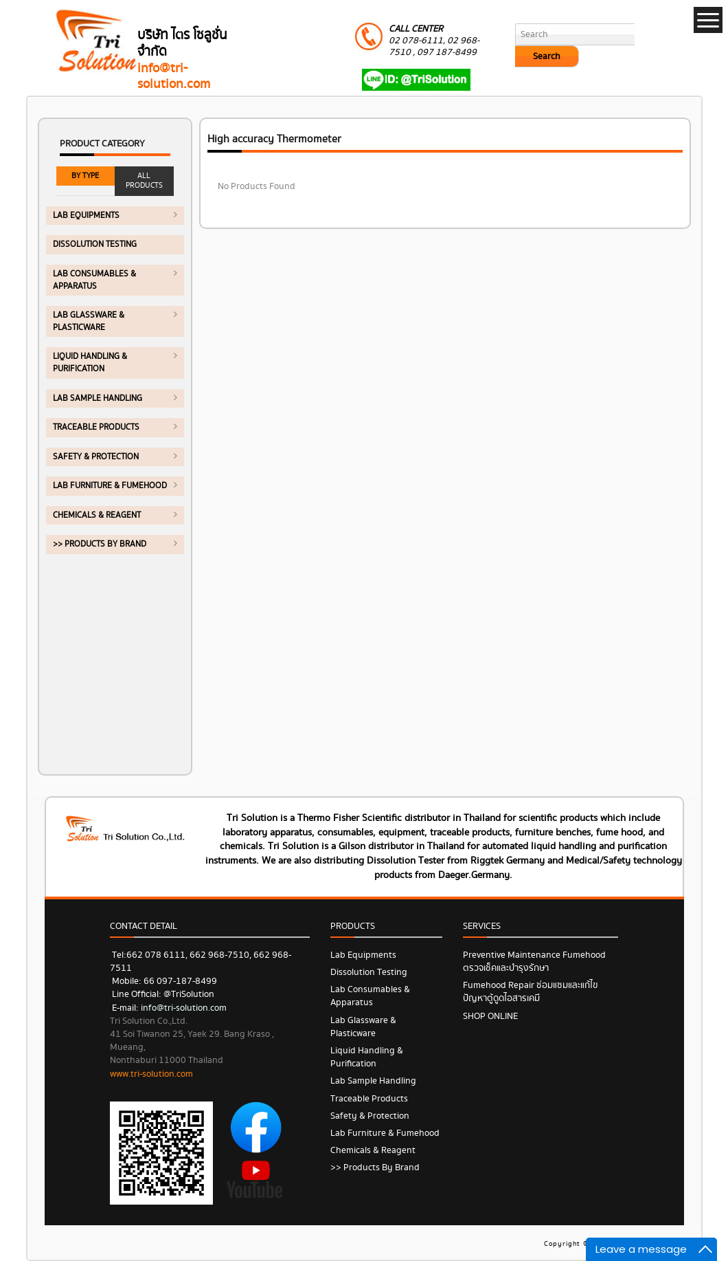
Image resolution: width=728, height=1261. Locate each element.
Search (546, 56)
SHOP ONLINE (490, 1016)
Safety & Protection (96, 456)
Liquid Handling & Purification (90, 362)
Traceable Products (96, 427)
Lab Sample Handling (97, 398)
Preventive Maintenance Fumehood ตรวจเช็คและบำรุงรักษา (534, 961)
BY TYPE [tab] (85, 176)
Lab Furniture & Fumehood (110, 485)
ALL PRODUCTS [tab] (144, 180)
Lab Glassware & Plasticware (88, 321)
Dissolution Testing (95, 244)
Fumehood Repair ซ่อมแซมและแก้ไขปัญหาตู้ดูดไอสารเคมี (530, 991)
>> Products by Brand (99, 544)
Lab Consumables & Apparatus (94, 280)
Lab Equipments (86, 215)
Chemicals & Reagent (97, 515)
